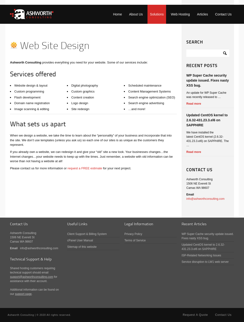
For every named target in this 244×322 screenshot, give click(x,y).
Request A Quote (195, 315)
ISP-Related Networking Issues (201, 255)
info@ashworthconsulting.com (205, 198)
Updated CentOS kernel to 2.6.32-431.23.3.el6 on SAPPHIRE (207, 120)
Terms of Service (135, 240)
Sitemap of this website (82, 247)
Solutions (157, 14)
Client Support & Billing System (87, 234)
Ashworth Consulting (31, 14)
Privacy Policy (133, 234)
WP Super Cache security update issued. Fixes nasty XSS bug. (207, 80)
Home (117, 14)
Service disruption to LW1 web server (205, 261)
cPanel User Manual (80, 240)
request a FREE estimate (84, 168)
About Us (136, 14)
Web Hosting (180, 14)
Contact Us (223, 14)
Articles (202, 14)
